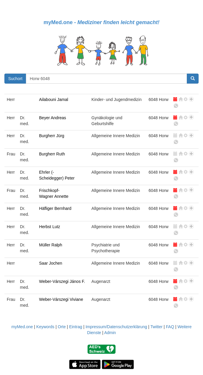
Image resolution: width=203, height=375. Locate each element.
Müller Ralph (50, 245)
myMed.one (22, 326)
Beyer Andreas (52, 117)
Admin (110, 332)
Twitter (156, 326)
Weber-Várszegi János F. (62, 281)
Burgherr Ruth (52, 154)
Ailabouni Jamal (53, 99)
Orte (62, 326)
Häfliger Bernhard (55, 208)
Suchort (15, 78)
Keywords (45, 326)
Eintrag (75, 326)
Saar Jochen (50, 263)
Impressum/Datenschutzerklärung (116, 326)
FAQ (170, 326)
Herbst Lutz (49, 226)
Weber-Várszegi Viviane (61, 299)
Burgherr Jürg (51, 135)
